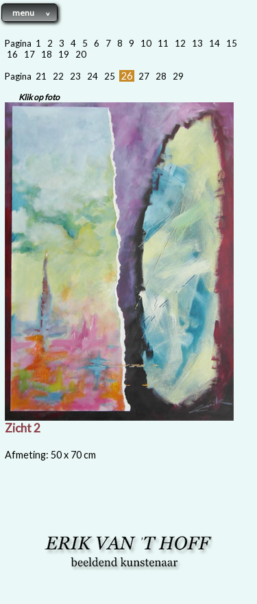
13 (197, 43)
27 (143, 76)
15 (231, 43)
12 (180, 43)
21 (41, 76)
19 (63, 54)
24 (92, 76)
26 (126, 76)
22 (58, 76)
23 (75, 76)
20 (80, 54)
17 (29, 54)
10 (145, 43)
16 (12, 54)
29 (178, 76)
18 (46, 54)
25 (109, 76)
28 (161, 76)
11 (163, 43)
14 (214, 43)
